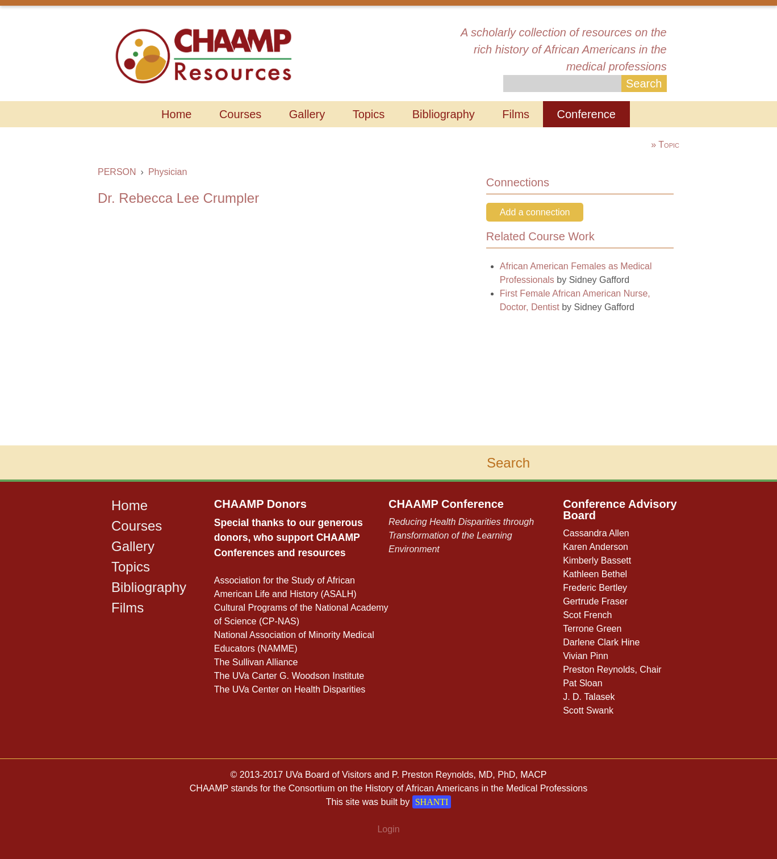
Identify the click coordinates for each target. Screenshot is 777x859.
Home (176, 114)
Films (515, 114)
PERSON (117, 172)
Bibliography (443, 114)
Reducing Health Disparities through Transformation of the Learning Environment (461, 535)
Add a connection (535, 212)
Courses (240, 114)
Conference (586, 114)
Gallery (307, 114)
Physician (167, 172)
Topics (369, 114)
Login (388, 829)
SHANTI (432, 802)
